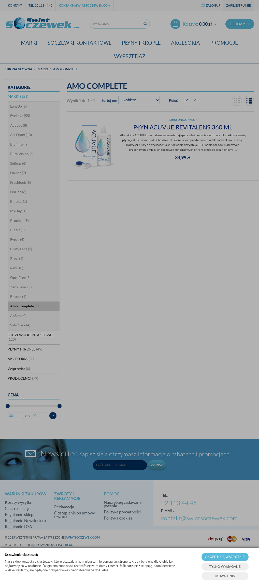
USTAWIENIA (225, 576)
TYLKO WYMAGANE (225, 567)
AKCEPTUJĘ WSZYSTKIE (224, 557)
